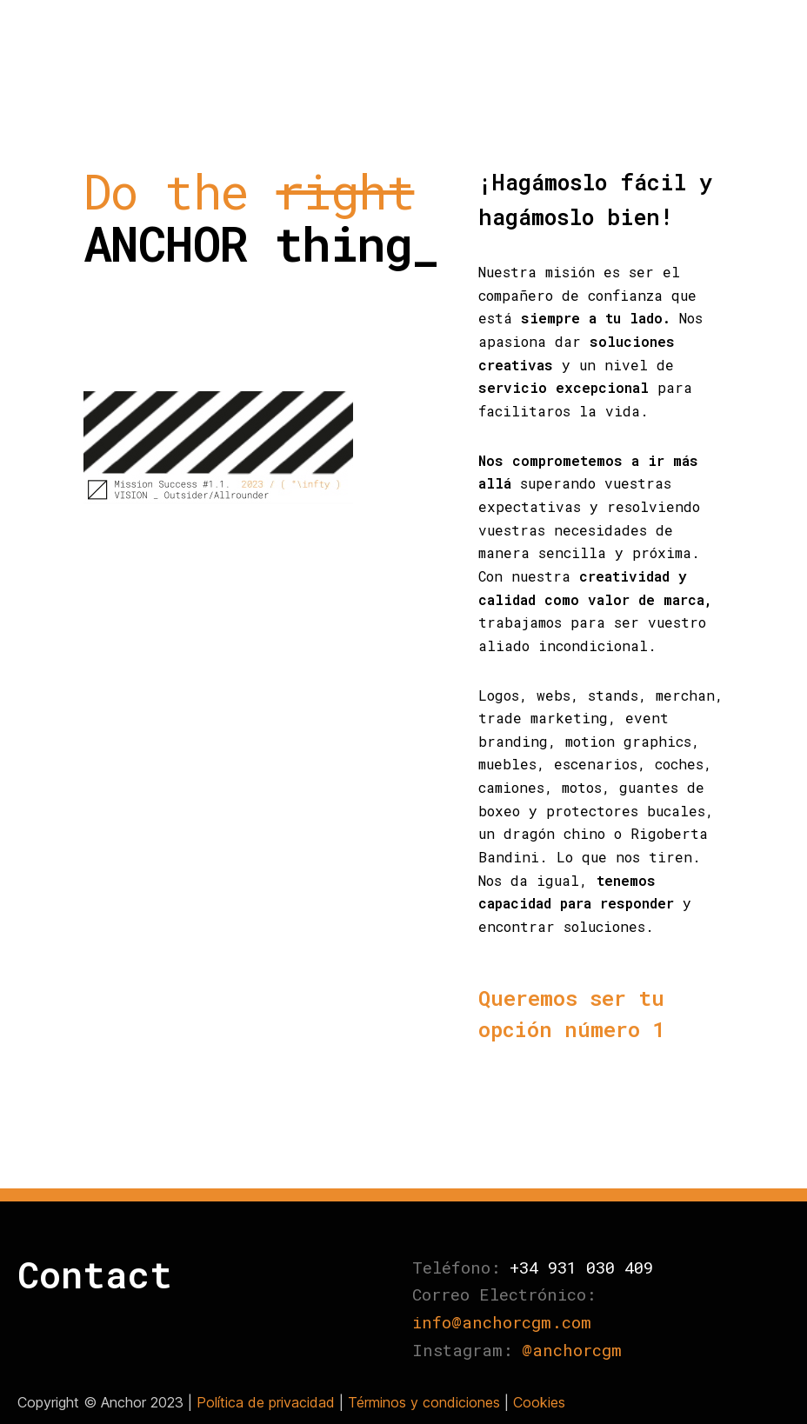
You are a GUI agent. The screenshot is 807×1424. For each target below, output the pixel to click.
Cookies (539, 1402)
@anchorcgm (572, 1350)
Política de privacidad (266, 1402)
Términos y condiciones (424, 1402)
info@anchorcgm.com (501, 1322)
